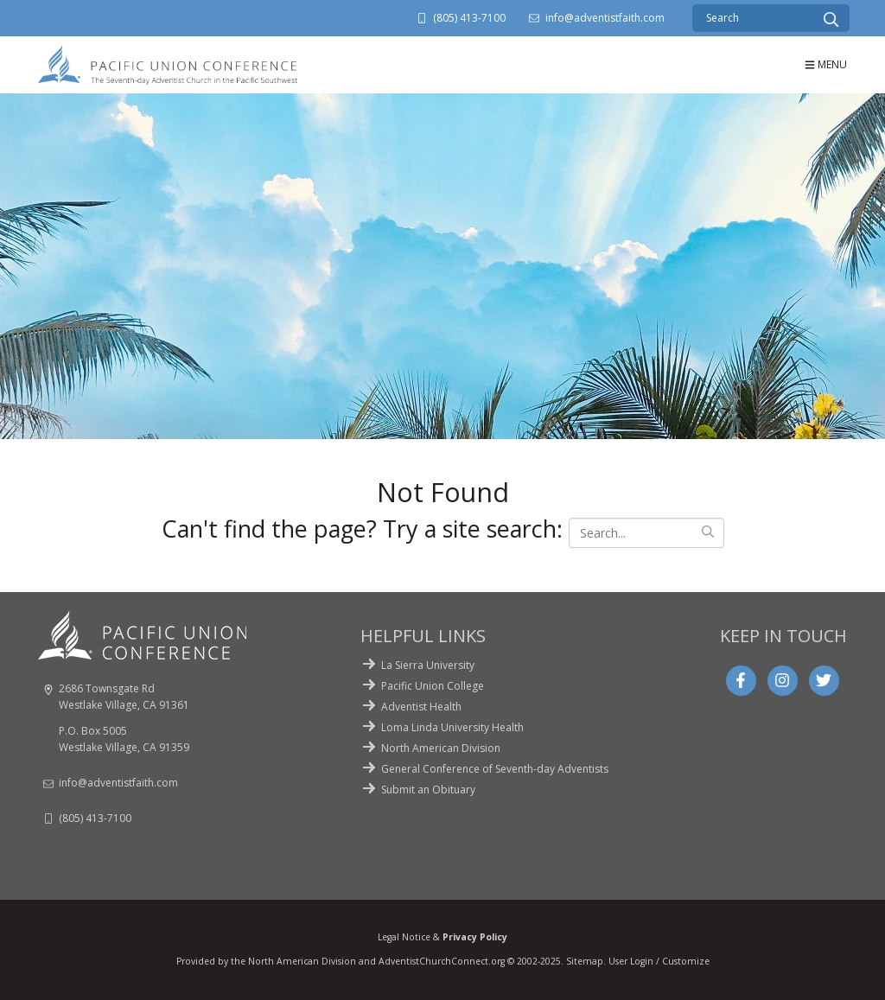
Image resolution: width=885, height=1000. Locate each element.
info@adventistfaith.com (605, 17)
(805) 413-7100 (469, 17)
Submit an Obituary (428, 789)
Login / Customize (670, 961)
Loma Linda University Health (452, 727)
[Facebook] (740, 680)
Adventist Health (421, 706)
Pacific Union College (432, 685)
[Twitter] (823, 680)
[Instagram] (782, 680)
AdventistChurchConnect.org (442, 961)
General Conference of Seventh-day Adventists (494, 768)
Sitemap (584, 961)
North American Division (440, 748)
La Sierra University (427, 665)
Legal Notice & (442, 937)
